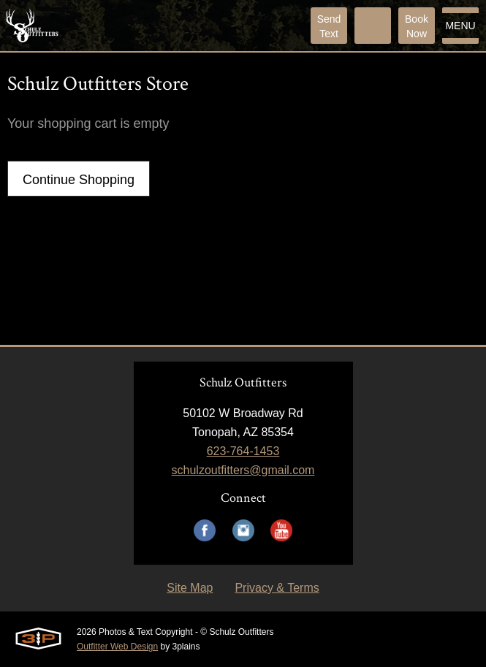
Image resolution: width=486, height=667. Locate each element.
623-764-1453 (243, 451)
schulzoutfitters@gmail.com (243, 470)
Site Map (190, 588)
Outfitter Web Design (117, 646)
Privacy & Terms (277, 588)
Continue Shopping (78, 179)
